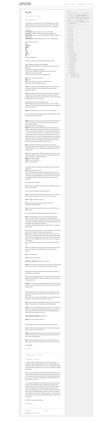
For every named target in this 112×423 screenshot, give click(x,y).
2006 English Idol (31, 20)
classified (82, 13)
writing (74, 23)
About (91, 4)
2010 (70, 43)
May (71, 68)
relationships (86, 19)
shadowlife (77, 21)
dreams (75, 15)
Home (46, 410)
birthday (74, 13)
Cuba (68, 15)
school (68, 21)
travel (71, 23)
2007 (70, 50)
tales (82, 21)
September (73, 60)
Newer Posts (28, 410)
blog (28, 12)
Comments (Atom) (36, 413)
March (72, 72)
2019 (70, 29)
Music (66, 4)
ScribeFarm (73, 21)
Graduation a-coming (32, 359)
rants (81, 19)
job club (73, 18)
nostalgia (69, 19)
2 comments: (28, 348)
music (84, 17)
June (71, 66)
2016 (70, 31)
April (71, 70)
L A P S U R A (25, 4)
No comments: (28, 403)
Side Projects (81, 4)
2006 (70, 52)
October (72, 58)
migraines (78, 18)
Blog (72, 4)
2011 (70, 41)
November (72, 56)
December (72, 54)
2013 (70, 37)
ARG (71, 13)
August (72, 62)
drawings (72, 15)
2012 (70, 39)
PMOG (73, 19)
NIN (88, 18)
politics (76, 19)
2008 (70, 48)
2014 (70, 35)
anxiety (68, 13)
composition (86, 13)
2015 (70, 33)
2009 (70, 45)
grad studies (81, 15)
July (71, 64)
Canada (78, 13)
